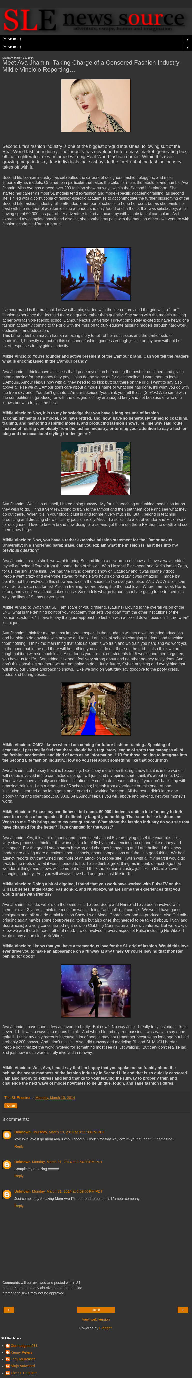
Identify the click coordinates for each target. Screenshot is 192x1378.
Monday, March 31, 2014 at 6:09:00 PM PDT (67, 1191)
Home (96, 1310)
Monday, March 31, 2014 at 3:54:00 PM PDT (67, 1162)
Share (11, 1106)
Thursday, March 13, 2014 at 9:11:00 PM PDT (68, 1132)
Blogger (106, 1328)
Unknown (22, 1132)
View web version (96, 1319)
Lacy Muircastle (23, 1359)
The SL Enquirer (24, 1373)
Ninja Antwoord (23, 1366)
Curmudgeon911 (24, 1346)
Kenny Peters (21, 1352)
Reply (19, 1146)
